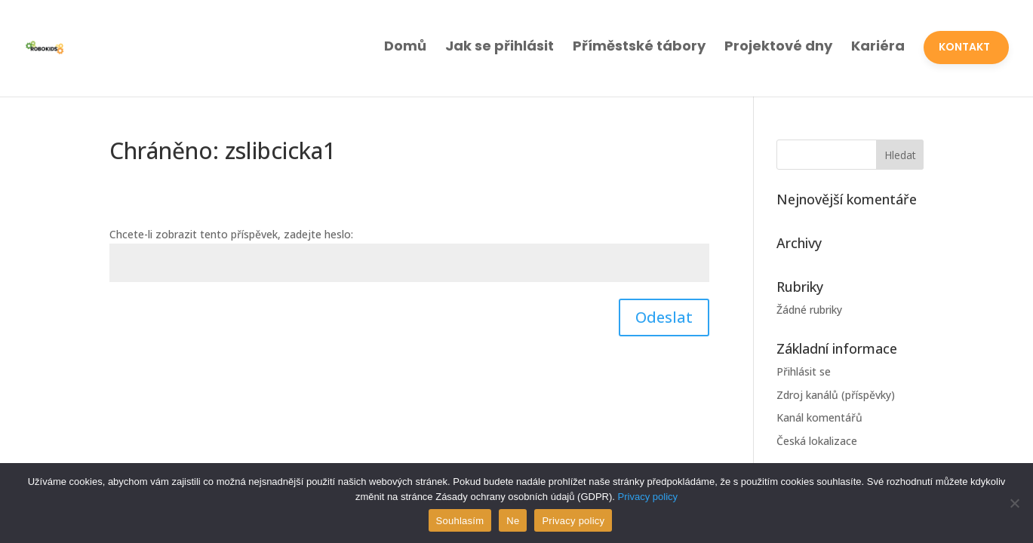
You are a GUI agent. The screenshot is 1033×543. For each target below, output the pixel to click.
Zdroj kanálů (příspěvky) (835, 395)
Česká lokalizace (816, 441)
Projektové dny (778, 45)
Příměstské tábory (639, 45)
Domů (405, 45)
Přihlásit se (803, 371)
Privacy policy (648, 496)
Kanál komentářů (819, 417)
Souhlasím (460, 520)
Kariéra (878, 45)
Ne (512, 520)
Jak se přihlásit (499, 45)
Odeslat (664, 317)
